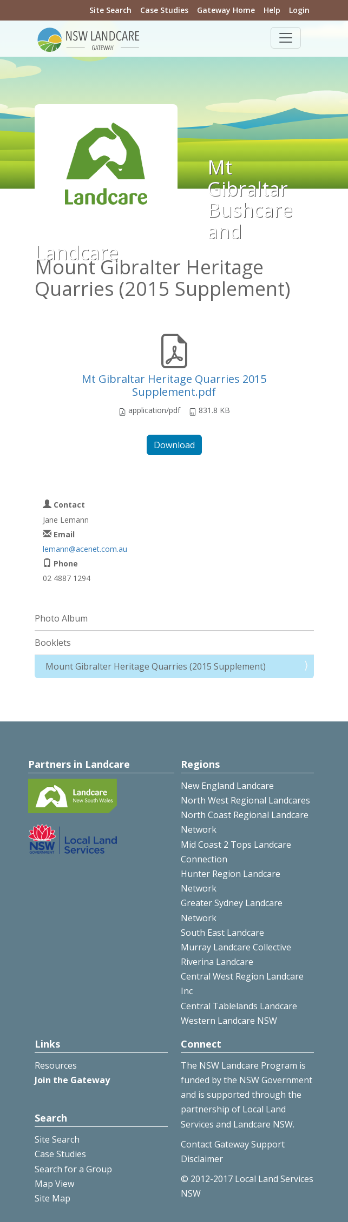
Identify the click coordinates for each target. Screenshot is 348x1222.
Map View (54, 1184)
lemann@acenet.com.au (85, 549)
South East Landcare (222, 933)
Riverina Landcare (217, 962)
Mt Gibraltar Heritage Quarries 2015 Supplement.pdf (174, 385)
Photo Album (61, 618)
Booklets (53, 643)
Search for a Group (73, 1169)
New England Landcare (227, 786)
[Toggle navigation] (286, 38)
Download (174, 445)
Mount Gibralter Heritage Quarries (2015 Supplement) (155, 666)
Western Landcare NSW (229, 1021)
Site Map (52, 1198)
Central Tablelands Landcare (239, 1006)
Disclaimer (202, 1159)
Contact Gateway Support (233, 1144)
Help (272, 10)
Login (299, 10)
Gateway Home (226, 10)
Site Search (110, 10)
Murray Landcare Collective (236, 947)
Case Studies (164, 10)
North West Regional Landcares (245, 800)
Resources (56, 1065)
